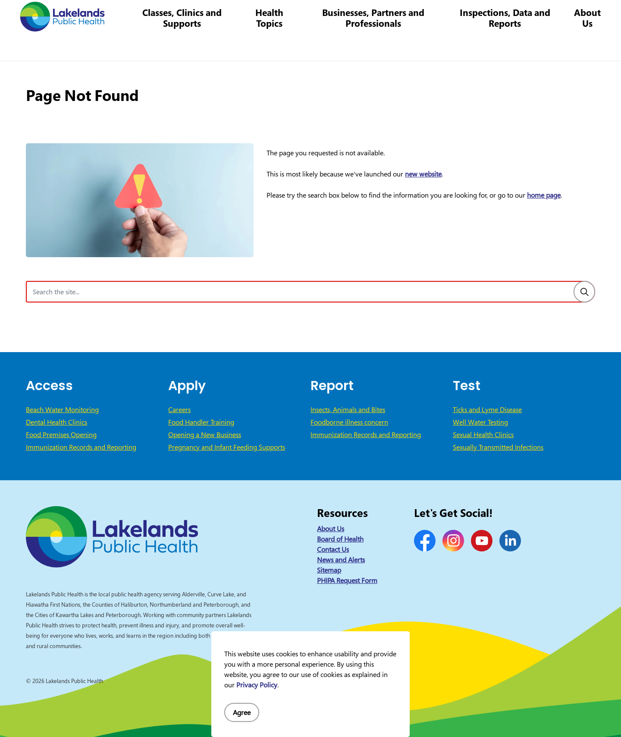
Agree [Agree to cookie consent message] (241, 712)
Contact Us (323, 15)
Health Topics (277, 45)
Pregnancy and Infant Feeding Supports (226, 447)
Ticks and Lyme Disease (487, 409)
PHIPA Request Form (347, 580)
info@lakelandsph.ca (471, 15)
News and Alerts (341, 559)
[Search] (584, 291)
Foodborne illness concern (349, 422)
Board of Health (340, 539)
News (291, 15)
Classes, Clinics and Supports (192, 45)
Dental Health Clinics (56, 422)
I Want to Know (548, 15)
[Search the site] (310, 291)
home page (544, 195)
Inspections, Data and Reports (507, 45)
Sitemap (329, 570)
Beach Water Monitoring (62, 409)
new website (423, 174)
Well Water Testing (480, 422)
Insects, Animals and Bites (347, 409)
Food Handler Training (201, 422)
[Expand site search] (601, 15)
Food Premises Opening (61, 434)
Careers (358, 15)
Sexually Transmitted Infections (498, 447)
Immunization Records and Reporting (81, 447)
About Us (587, 45)
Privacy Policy (256, 685)
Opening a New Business (204, 434)
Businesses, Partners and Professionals (379, 45)
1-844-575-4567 (403, 15)
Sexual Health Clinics (483, 434)
